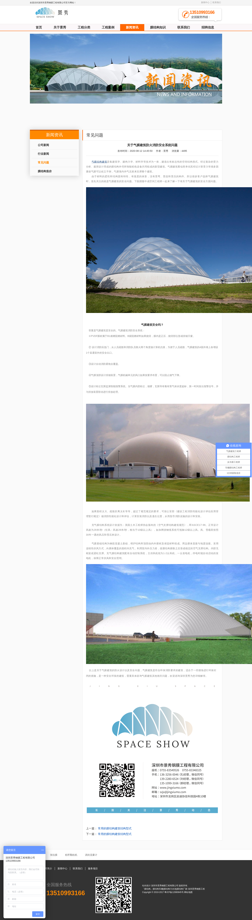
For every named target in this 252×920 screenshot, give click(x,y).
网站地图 (188, 892)
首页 (39, 27)
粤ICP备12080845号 (174, 892)
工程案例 (108, 27)
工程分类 (84, 27)
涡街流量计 (91, 854)
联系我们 (216, 2)
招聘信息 (207, 27)
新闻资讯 (132, 27)
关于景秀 (60, 27)
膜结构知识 (158, 27)
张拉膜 (53, 854)
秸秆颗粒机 (71, 854)
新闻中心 (205, 2)
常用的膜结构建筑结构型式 (115, 828)
